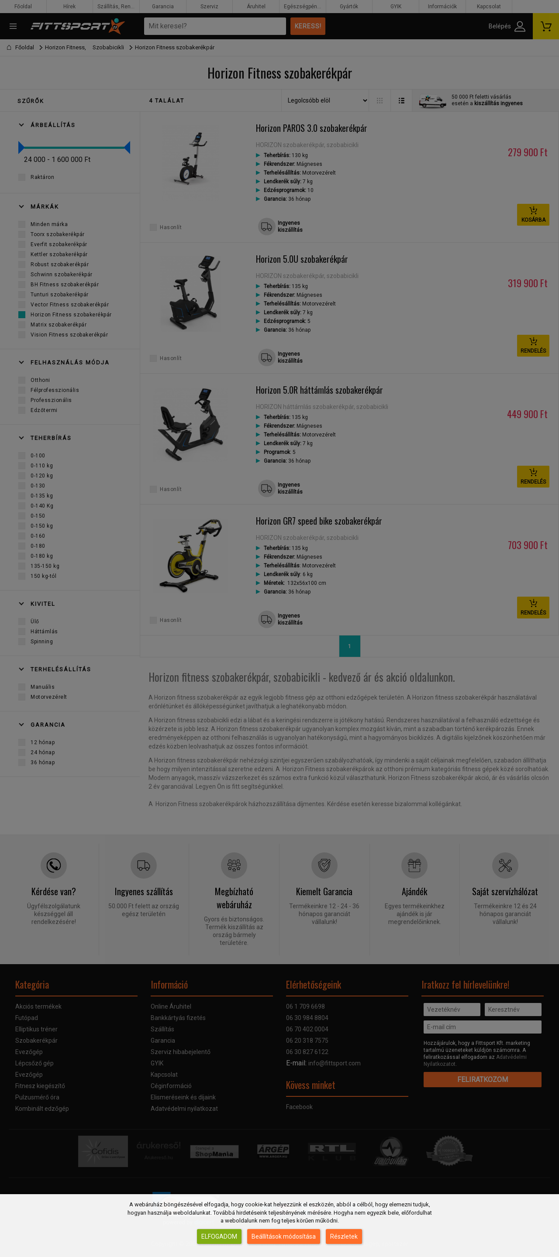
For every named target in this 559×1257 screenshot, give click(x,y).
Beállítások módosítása (284, 1236)
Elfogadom (219, 1236)
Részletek (344, 1236)
